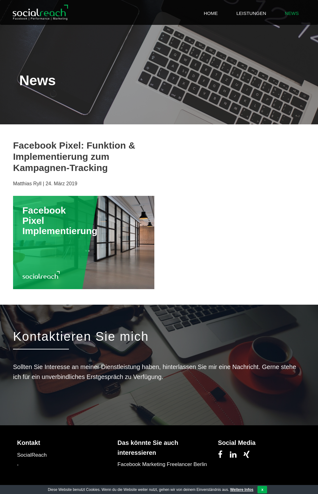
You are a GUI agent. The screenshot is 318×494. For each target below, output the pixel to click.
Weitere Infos (241, 489)
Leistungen (251, 13)
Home (211, 13)
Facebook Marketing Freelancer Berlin (162, 464)
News (292, 13)
